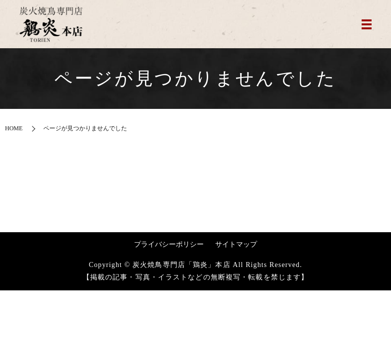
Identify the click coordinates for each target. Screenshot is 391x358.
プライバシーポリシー (169, 244)
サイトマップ (236, 244)
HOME (13, 128)
